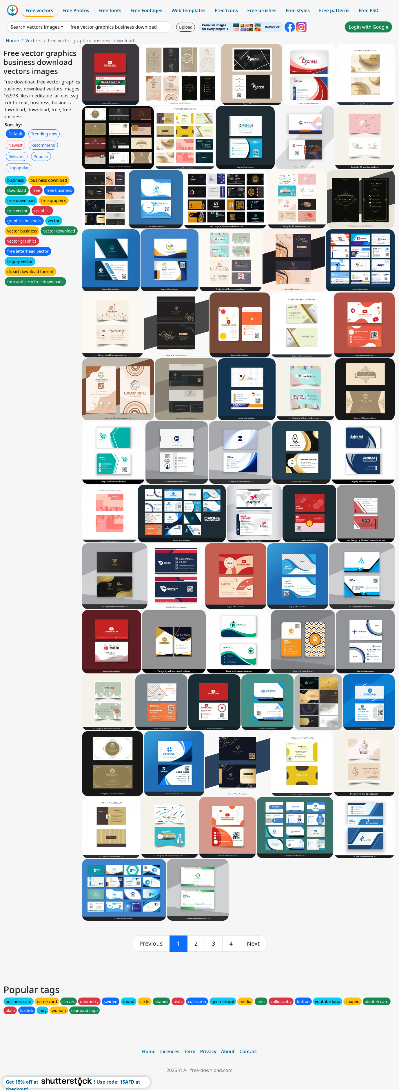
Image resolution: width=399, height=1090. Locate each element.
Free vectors (39, 10)
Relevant (16, 156)
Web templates (188, 10)
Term (190, 1051)
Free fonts (110, 10)
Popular (41, 156)
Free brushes (261, 10)
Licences (169, 1051)
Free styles (298, 10)
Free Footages (146, 10)
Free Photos (75, 10)
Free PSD (368, 10)
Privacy (208, 1051)
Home (12, 40)
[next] (253, 943)
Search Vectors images (35, 27)
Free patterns (334, 10)
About (228, 1051)
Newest (15, 145)
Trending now (44, 134)
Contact (248, 1051)
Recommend (43, 145)
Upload (185, 27)
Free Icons (226, 10)
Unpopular (18, 167)
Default (15, 134)
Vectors (33, 40)
